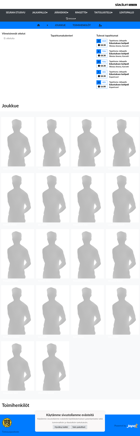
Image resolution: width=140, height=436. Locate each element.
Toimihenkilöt (82, 25)
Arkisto (71, 18)
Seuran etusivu (15, 12)
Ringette (81, 12)
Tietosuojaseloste (10, 431)
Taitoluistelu (103, 12)
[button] (17, 144)
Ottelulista (8, 48)
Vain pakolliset (78, 427)
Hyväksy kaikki (61, 427)
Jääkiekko (61, 12)
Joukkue (60, 25)
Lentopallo (126, 12)
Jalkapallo (39, 12)
